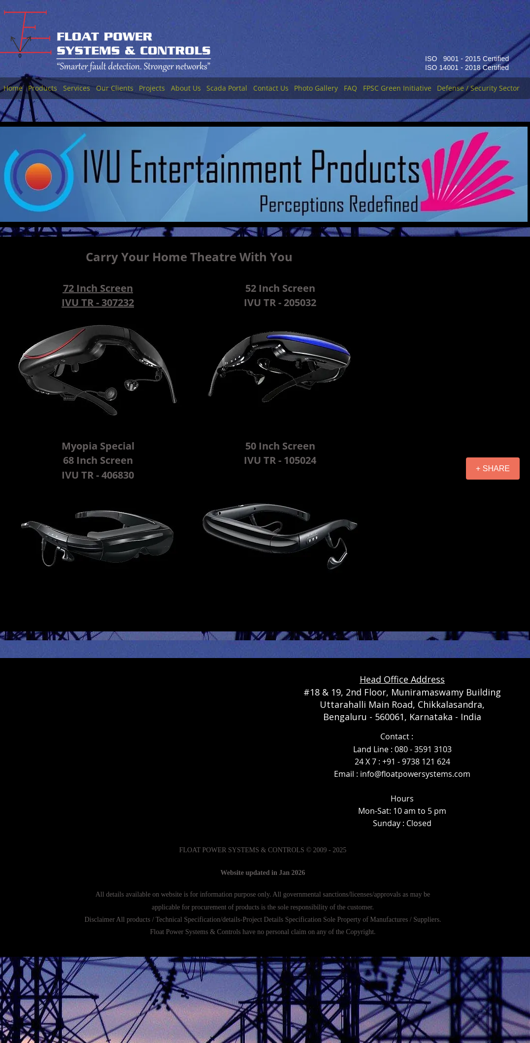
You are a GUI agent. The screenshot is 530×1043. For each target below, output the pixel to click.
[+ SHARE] (493, 468)
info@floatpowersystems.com (415, 773)
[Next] (518, 174)
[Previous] (4, 174)
